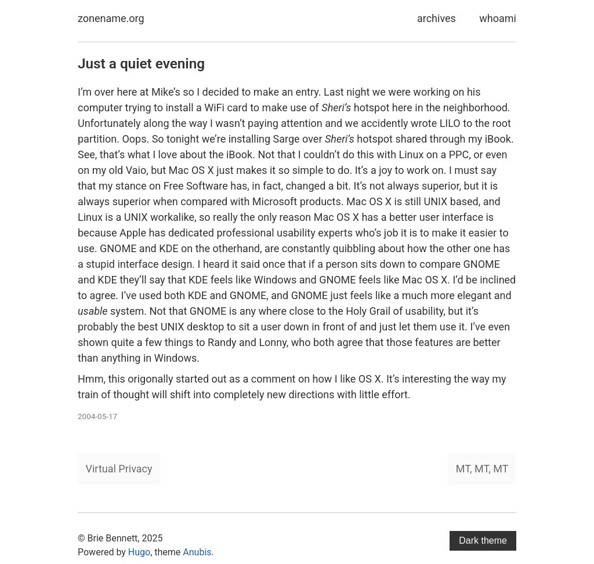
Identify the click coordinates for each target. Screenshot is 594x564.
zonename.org (111, 18)
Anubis (197, 552)
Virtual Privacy (119, 469)
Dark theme (483, 540)
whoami (497, 18)
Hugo (139, 552)
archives (436, 18)
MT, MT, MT (482, 469)
